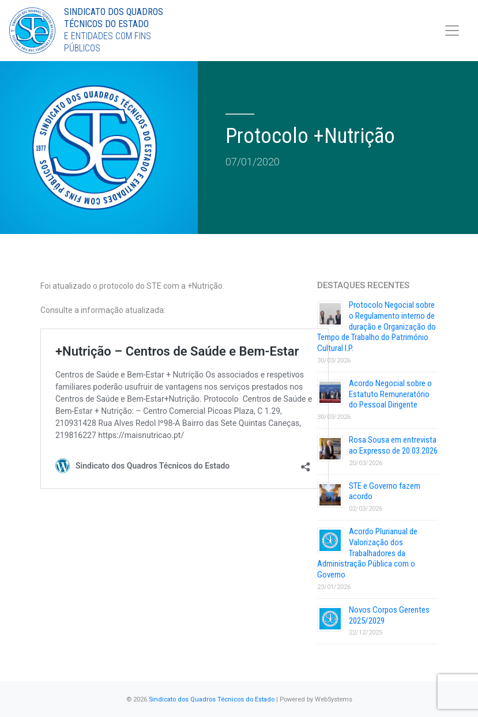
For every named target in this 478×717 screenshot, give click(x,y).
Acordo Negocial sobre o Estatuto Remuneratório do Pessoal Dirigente (390, 394)
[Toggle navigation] (452, 30)
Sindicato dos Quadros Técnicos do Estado (211, 699)
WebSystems (333, 699)
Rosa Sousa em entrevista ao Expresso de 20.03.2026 (393, 445)
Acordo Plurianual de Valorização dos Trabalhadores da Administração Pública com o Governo (367, 553)
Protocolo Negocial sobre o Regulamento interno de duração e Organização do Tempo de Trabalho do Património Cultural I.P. (376, 326)
